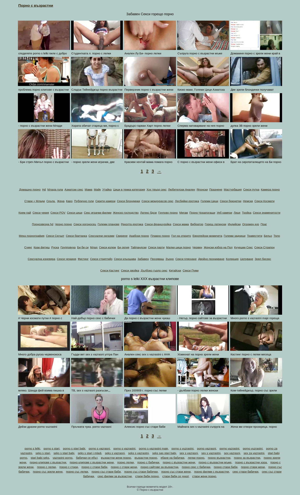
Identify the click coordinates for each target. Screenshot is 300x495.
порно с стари (68, 467)
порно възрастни (219, 457)
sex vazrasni (232, 453)
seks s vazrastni (138, 453)
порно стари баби (225, 467)
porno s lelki (32, 448)
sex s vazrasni (188, 453)
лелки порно (196, 457)
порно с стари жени (124, 467)
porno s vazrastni (124, 448)
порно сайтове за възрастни (159, 467)
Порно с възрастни (35, 5)
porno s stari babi (74, 448)
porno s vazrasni (99, 448)
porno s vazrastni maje (153, 448)
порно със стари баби (106, 471)
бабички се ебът (86, 457)
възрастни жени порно (116, 457)
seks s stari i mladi (89, 453)
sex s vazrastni (210, 453)
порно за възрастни (247, 457)
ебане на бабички (172, 457)
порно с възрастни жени (179, 462)
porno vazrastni (229, 448)
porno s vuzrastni (183, 448)
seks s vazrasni (115, 453)
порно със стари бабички (141, 471)
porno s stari (51, 448)
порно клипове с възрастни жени (92, 462)
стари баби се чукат (175, 476)
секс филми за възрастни (114, 476)
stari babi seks (40, 457)
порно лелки (125, 462)
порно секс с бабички (196, 467)
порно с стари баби (94, 467)
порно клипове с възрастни (48, 462)
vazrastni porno (63, 457)
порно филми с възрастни (211, 471)
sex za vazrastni (254, 453)
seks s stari (43, 453)
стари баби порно (147, 476)
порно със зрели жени (48, 471)
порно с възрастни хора (251, 462)
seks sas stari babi (164, 453)
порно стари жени (253, 467)
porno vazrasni (206, 448)
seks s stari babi (64, 453)
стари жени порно (204, 476)
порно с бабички (148, 462)
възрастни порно (146, 457)
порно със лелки (77, 471)
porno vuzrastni (253, 448)
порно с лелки (46, 467)
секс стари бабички (245, 471)
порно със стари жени (176, 471)
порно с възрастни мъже (215, 462)
